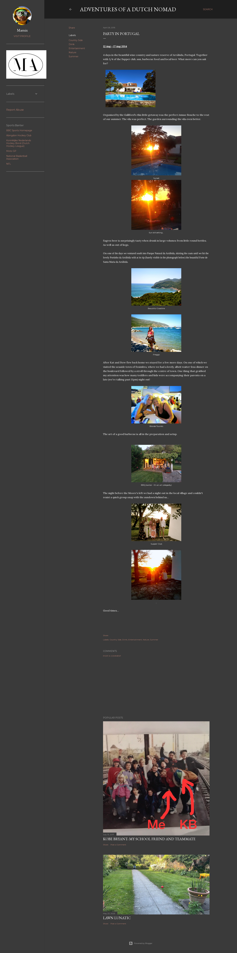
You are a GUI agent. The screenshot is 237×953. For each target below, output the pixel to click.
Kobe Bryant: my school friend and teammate (149, 838)
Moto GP (11, 151)
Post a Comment (112, 656)
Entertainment (77, 48)
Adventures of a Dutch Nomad (128, 9)
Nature (72, 52)
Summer (73, 56)
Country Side (76, 40)
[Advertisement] (156, 687)
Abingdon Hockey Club (18, 135)
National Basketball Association (16, 157)
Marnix (22, 30)
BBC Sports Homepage (19, 130)
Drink (71, 44)
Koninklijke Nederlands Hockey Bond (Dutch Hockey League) (18, 143)
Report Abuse (15, 109)
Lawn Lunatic (117, 917)
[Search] (208, 9)
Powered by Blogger (140, 943)
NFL (8, 163)
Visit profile (22, 36)
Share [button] (72, 27)
